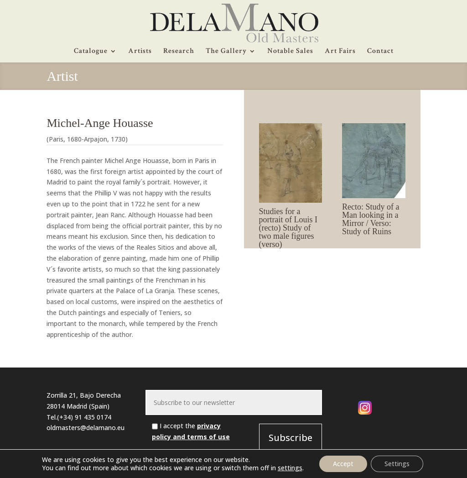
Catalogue (91, 52)
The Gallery (226, 52)
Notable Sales (290, 52)
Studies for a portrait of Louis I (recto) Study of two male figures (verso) (288, 228)
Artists (140, 52)
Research (178, 52)
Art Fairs (340, 52)
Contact (380, 52)
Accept (343, 463)
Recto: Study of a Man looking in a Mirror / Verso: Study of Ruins (370, 219)
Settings (397, 463)
